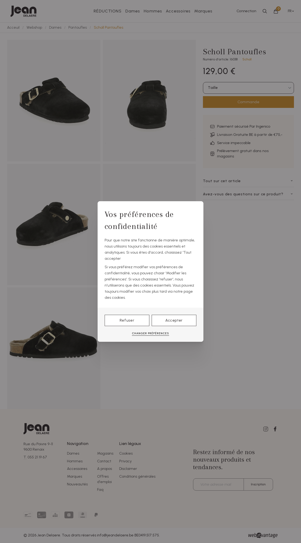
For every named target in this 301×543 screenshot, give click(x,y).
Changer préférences (150, 333)
